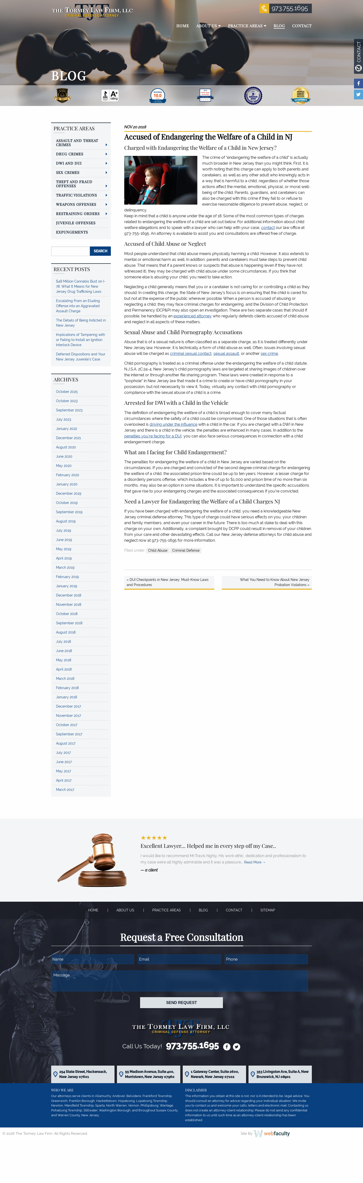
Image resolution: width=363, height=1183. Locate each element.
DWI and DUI (69, 163)
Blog (203, 910)
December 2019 (68, 493)
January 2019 (66, 586)
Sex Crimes (67, 172)
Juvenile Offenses (76, 222)
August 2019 (66, 521)
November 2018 (68, 604)
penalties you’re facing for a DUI (153, 436)
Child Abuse (157, 550)
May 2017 (63, 771)
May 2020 (64, 466)
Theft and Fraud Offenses (74, 183)
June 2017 (64, 762)
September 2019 (69, 512)
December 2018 (68, 595)
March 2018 (65, 679)
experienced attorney (192, 316)
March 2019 (65, 567)
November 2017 (68, 716)
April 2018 (64, 669)
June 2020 (64, 456)
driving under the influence (173, 424)
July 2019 (63, 530)
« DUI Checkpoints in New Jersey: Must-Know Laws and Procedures (168, 582)
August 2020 (66, 447)
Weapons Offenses (76, 204)
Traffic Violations (76, 195)
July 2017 (63, 753)
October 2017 (66, 725)
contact (268, 227)
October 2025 (67, 392)
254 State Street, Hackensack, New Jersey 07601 (83, 1074)
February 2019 (67, 577)
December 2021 (68, 438)
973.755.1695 (290, 8)
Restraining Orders (78, 213)
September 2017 (69, 734)
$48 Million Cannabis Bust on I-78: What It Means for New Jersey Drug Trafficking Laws (80, 286)
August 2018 (66, 632)
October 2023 (66, 401)
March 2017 (65, 790)
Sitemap (267, 910)
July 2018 (63, 642)
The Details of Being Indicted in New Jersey (81, 322)
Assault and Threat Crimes (77, 142)
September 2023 (69, 410)
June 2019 (64, 540)
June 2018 (64, 651)
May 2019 (63, 549)
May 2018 (63, 660)
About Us (125, 910)
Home (93, 910)
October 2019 (66, 503)
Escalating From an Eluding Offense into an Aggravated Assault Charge (78, 306)
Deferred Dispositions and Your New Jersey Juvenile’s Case (80, 356)
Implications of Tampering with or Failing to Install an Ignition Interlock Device (80, 340)
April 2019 (64, 558)
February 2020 (67, 475)
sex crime (269, 353)
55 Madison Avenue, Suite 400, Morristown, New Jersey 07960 (149, 1074)
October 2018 (66, 614)
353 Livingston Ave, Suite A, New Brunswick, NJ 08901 (283, 1074)
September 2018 (69, 623)
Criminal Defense (186, 550)
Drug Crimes (69, 153)
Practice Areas (166, 910)
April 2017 (63, 780)
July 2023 (63, 419)
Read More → (255, 862)
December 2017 (68, 706)
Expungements (72, 232)
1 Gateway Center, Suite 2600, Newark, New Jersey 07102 (215, 1074)
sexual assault (226, 353)
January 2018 (66, 697)
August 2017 (65, 743)
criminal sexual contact (190, 353)
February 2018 (67, 688)
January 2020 (66, 484)
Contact (234, 910)
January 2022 (66, 429)
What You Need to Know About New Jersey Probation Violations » (274, 582)
